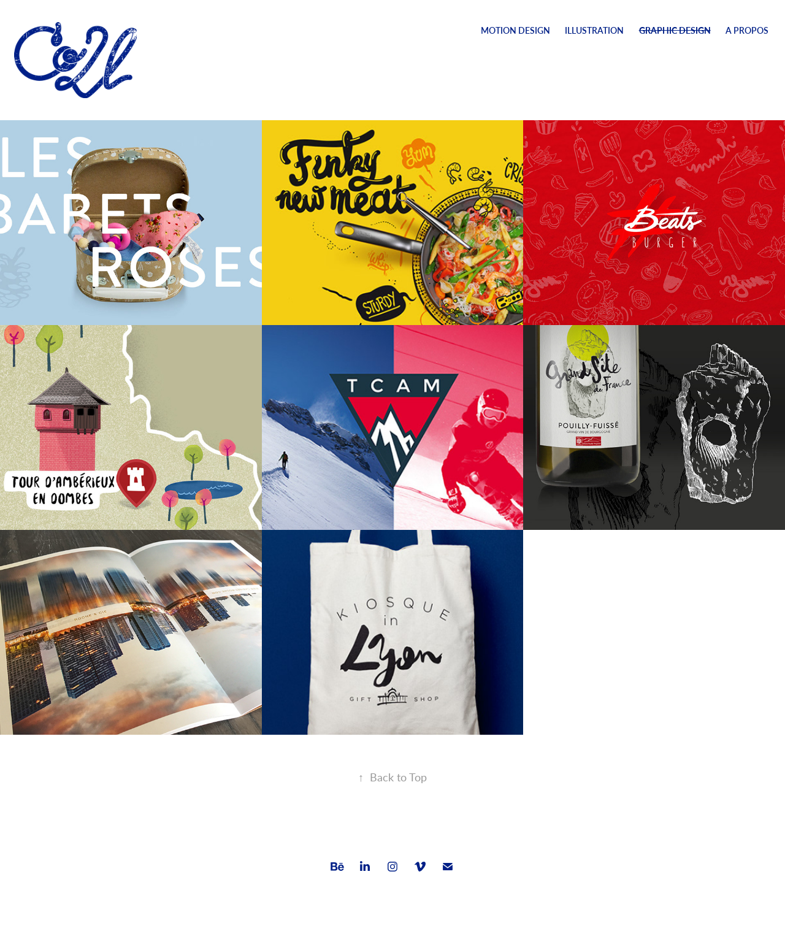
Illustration (594, 30)
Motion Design (515, 30)
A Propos (747, 30)
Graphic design (675, 30)
